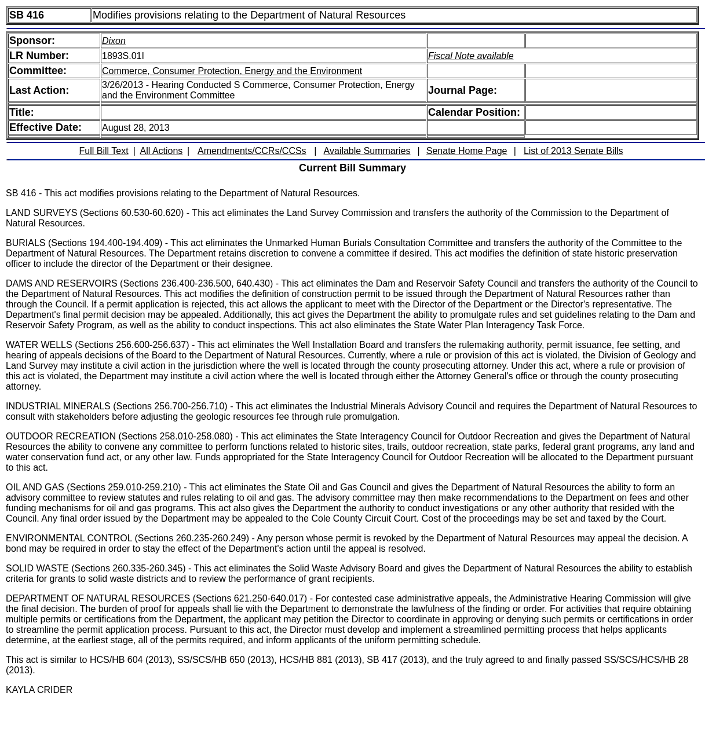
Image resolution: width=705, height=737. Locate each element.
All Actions (161, 151)
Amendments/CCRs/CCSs (252, 151)
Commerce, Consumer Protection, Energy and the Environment (232, 71)
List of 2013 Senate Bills (573, 151)
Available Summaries (367, 151)
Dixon (114, 41)
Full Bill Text (104, 151)
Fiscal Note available (471, 56)
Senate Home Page (466, 151)
